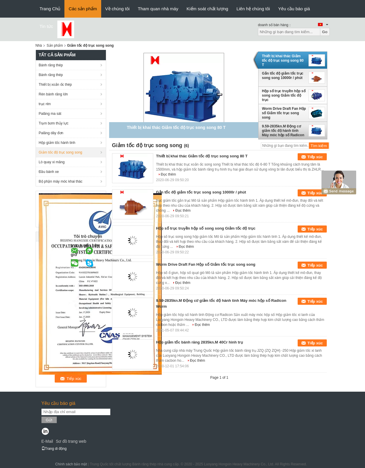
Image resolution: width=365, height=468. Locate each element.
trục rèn (45, 104)
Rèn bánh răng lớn (53, 94)
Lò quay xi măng (52, 162)
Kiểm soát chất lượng (207, 8)
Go (325, 32)
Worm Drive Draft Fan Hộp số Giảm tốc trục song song (284, 113)
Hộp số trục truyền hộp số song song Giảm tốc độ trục (284, 95)
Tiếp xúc (315, 157)
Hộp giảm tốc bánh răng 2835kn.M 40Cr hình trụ (199, 342)
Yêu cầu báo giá (294, 8)
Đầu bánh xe (49, 172)
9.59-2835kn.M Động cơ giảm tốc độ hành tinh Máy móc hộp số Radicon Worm (283, 130)
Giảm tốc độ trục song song (60, 152)
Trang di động (54, 449)
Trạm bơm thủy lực (54, 123)
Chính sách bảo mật (71, 464)
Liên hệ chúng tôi (253, 8)
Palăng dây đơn (51, 133)
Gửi (49, 420)
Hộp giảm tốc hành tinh (57, 143)
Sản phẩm (55, 45)
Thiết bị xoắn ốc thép (55, 85)
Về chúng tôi (117, 8)
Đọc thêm (168, 174)
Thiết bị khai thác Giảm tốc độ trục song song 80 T (283, 60)
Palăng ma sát (50, 114)
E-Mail (47, 441)
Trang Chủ (50, 8)
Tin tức (46, 26)
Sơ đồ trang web (71, 441)
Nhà (39, 45)
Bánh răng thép (51, 65)
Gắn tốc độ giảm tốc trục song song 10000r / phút (283, 75)
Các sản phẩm (83, 8)
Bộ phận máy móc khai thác (61, 181)
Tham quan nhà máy (158, 8)
